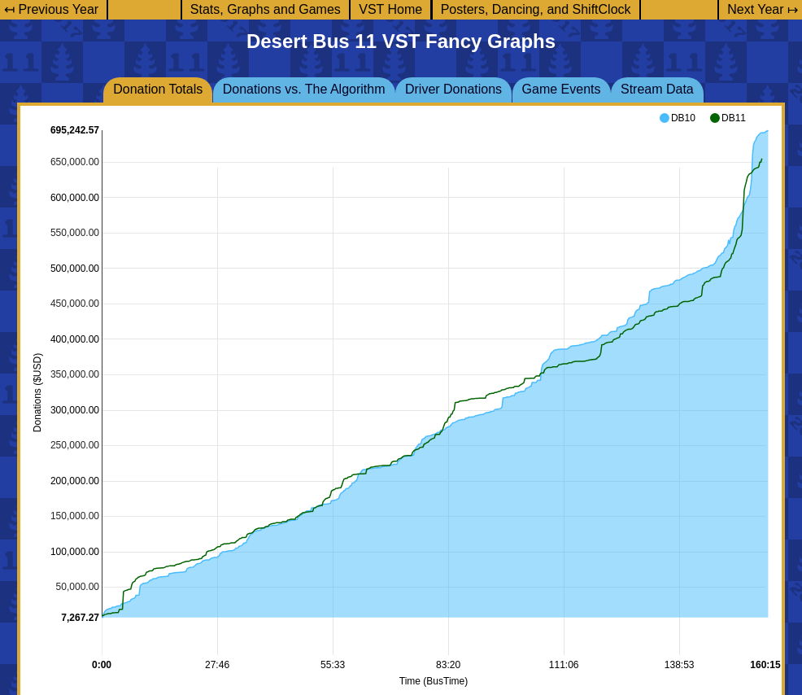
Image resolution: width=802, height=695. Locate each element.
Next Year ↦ (762, 9)
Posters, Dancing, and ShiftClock (536, 9)
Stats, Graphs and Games (265, 9)
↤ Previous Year (51, 9)
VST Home (390, 9)
